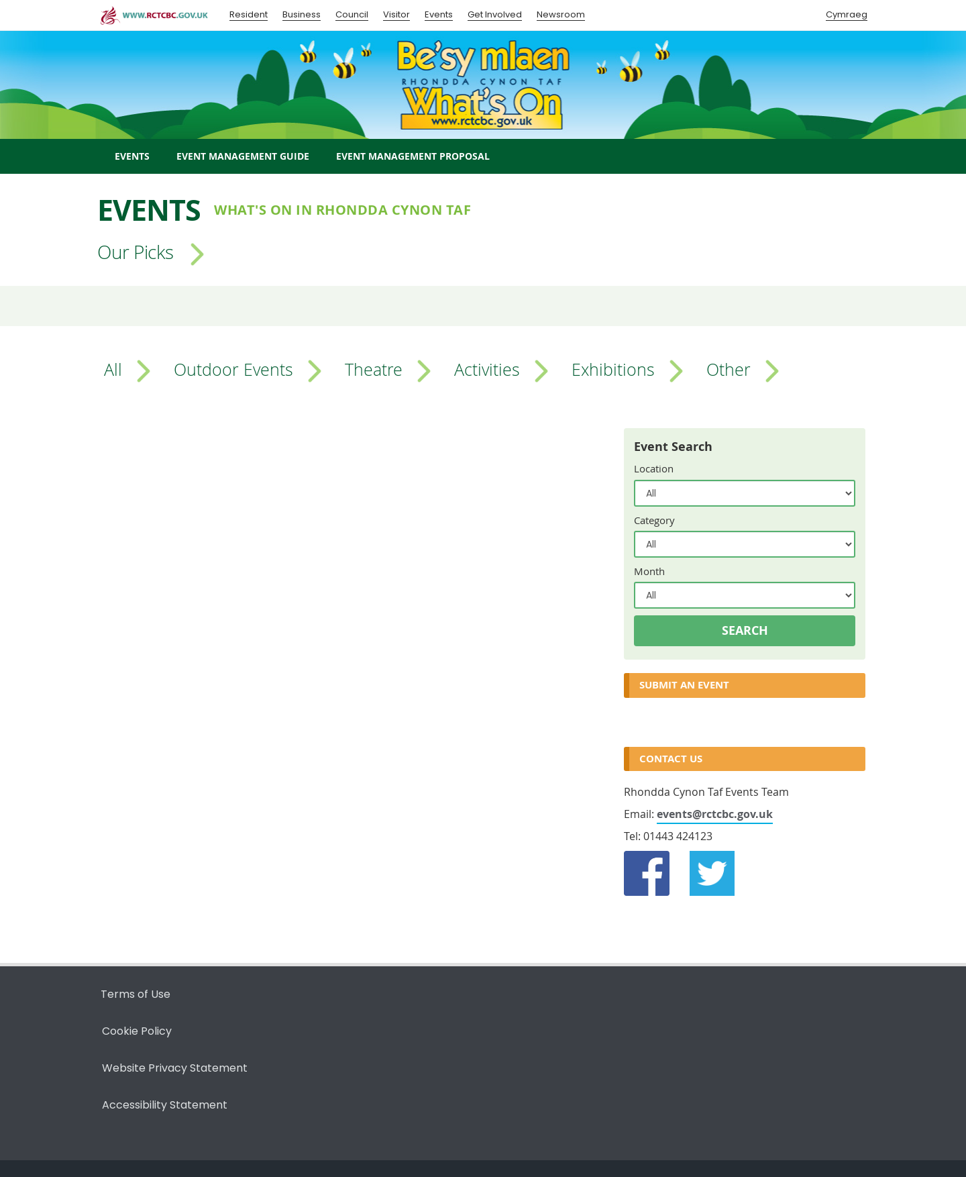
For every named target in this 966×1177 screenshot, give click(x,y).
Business (301, 14)
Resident (248, 14)
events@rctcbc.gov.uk (715, 814)
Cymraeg (846, 14)
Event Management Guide (242, 156)
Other (728, 369)
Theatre (373, 369)
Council (351, 14)
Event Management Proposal (413, 156)
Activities (487, 369)
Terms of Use (135, 994)
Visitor (396, 14)
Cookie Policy (137, 1031)
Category (654, 520)
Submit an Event (684, 685)
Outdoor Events (233, 369)
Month (649, 571)
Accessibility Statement (164, 1105)
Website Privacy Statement (175, 1068)
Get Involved (495, 14)
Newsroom (561, 14)
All (113, 369)
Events (439, 14)
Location (654, 468)
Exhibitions (613, 369)
